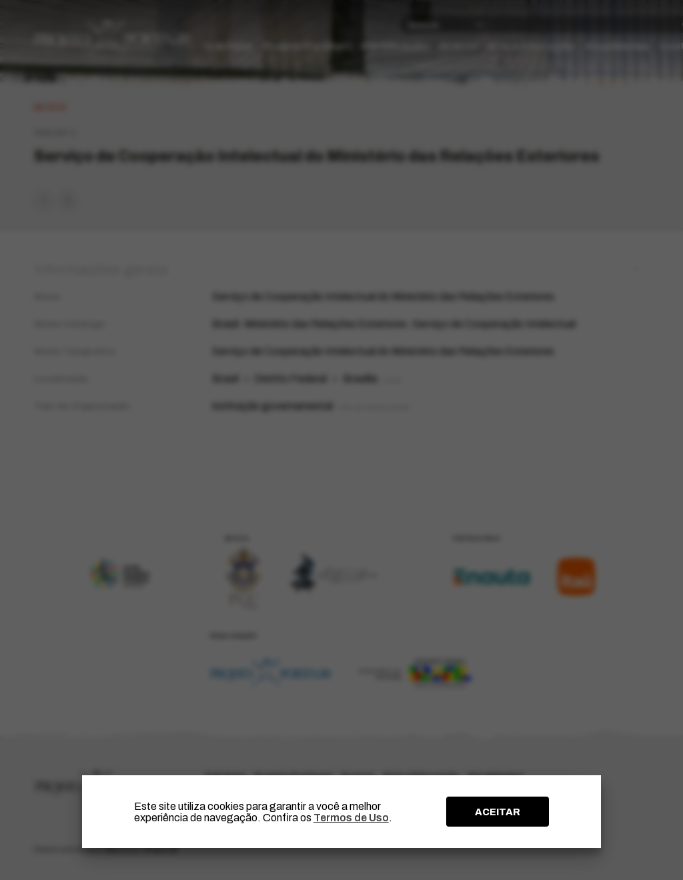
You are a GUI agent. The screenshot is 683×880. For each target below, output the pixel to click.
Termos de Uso (351, 817)
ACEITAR (497, 812)
